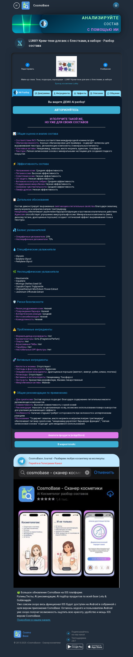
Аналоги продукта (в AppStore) (66, 435)
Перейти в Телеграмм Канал (45, 463)
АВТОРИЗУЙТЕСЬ (66, 110)
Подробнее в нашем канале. (34, 619)
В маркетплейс (67, 444)
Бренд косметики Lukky (66, 83)
